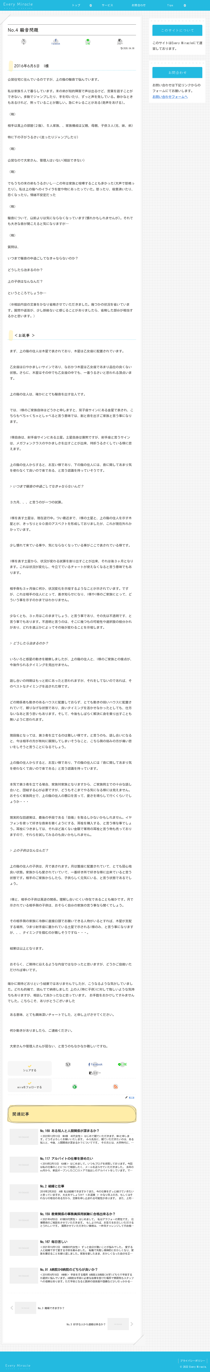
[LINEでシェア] (88, 41)
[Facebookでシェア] (55, 41)
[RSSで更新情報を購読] (115, 1086)
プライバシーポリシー (192, 1361)
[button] (120, 41)
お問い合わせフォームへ (170, 96)
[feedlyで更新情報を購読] (75, 1086)
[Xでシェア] (23, 41)
